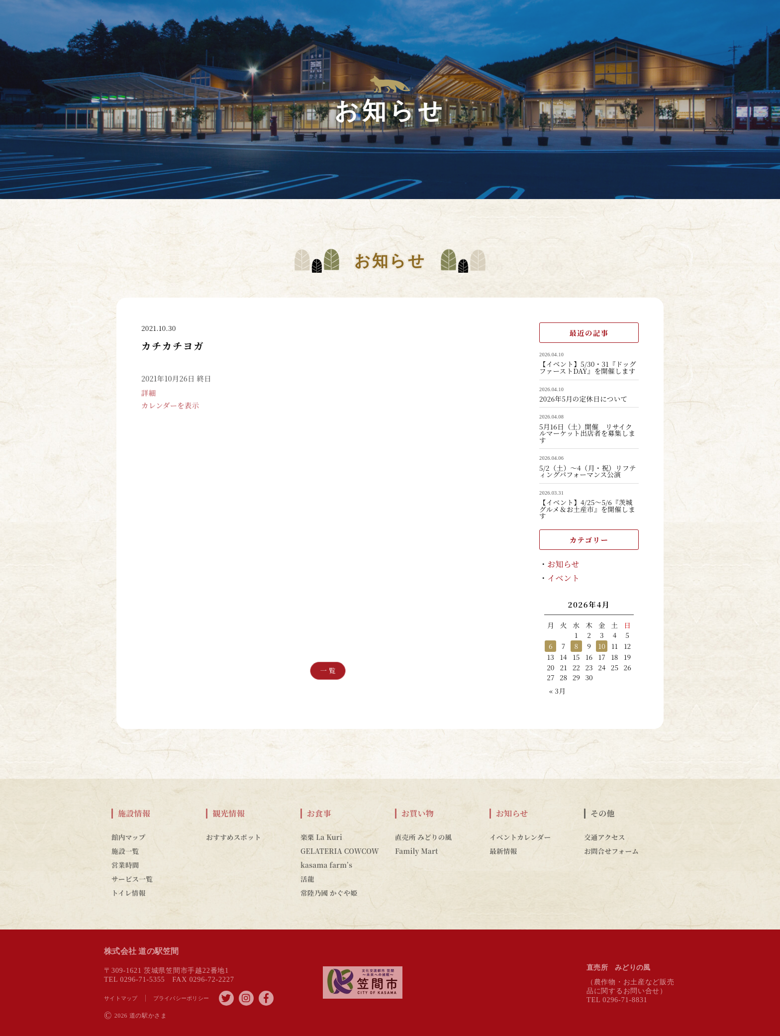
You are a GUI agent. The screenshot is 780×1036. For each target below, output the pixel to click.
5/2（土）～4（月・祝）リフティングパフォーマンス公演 (587, 471)
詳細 (148, 403)
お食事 (319, 814)
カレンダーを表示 (170, 416)
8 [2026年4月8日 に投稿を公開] (576, 646)
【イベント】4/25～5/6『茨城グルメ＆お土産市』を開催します (587, 509)
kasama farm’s (326, 865)
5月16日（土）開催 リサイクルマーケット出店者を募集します (587, 433)
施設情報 (134, 814)
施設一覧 (125, 851)
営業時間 (125, 865)
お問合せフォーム (611, 851)
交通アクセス (604, 837)
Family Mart (416, 851)
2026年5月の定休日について (583, 399)
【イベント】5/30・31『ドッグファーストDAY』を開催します (587, 367)
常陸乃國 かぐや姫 (328, 893)
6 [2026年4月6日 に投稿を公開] (551, 646)
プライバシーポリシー (181, 998)
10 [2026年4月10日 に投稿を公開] (601, 646)
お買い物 (417, 814)
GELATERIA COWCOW (339, 851)
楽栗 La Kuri (321, 837)
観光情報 (228, 814)
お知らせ (563, 564)
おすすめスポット (233, 837)
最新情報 (503, 851)
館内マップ (128, 837)
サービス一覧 (132, 879)
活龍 (307, 879)
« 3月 (557, 691)
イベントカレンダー (520, 837)
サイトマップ (121, 998)
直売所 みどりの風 (423, 837)
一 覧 (328, 670)
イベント (563, 578)
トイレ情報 (128, 893)
